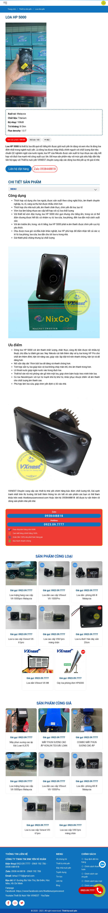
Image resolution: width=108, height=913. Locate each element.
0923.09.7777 (54, 524)
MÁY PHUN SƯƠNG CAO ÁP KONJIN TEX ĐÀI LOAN (54, 744)
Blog (58, 885)
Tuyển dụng (61, 872)
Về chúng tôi (61, 859)
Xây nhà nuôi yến (63, 868)
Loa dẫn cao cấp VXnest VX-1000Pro (54, 597)
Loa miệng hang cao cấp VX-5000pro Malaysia (21, 597)
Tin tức (59, 876)
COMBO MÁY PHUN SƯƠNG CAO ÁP (87, 744)
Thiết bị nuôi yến (69, 911)
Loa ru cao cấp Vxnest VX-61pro (21, 641)
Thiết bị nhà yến (63, 863)
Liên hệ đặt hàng (18, 169)
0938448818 (45, 169)
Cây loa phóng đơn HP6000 (70, 683)
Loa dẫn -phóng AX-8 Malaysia (86, 597)
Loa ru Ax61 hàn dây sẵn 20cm (87, 641)
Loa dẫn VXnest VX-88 (37, 683)
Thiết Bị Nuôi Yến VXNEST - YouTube (31, 895)
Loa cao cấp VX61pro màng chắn (54, 641)
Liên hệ (59, 881)
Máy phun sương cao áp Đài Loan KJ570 (21, 744)
